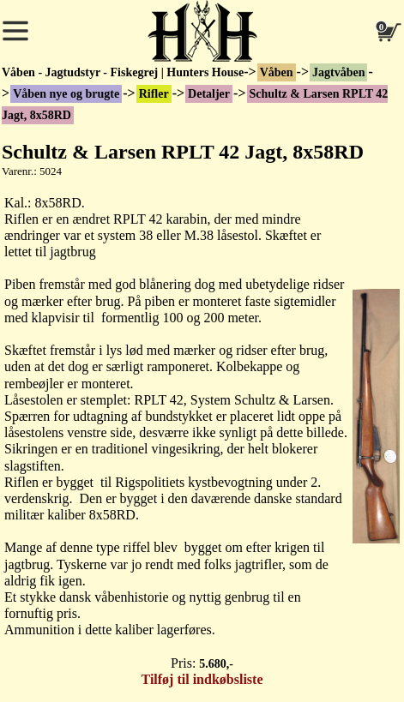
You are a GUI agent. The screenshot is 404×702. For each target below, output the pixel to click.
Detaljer (209, 93)
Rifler (154, 93)
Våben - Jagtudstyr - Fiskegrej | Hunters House (123, 72)
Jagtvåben (338, 72)
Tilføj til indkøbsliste (202, 679)
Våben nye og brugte (66, 93)
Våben (276, 72)
